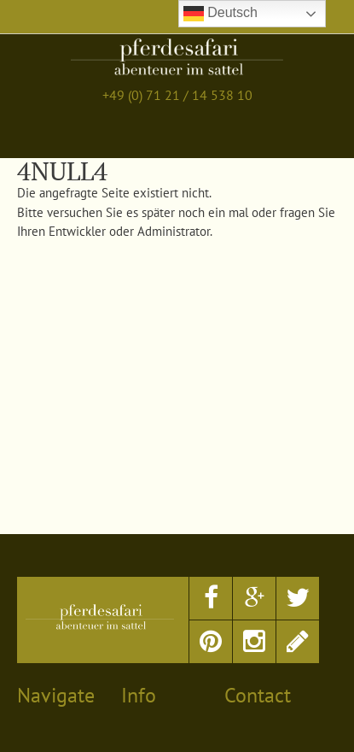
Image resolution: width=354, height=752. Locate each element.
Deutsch (220, 13)
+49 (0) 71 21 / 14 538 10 (177, 94)
